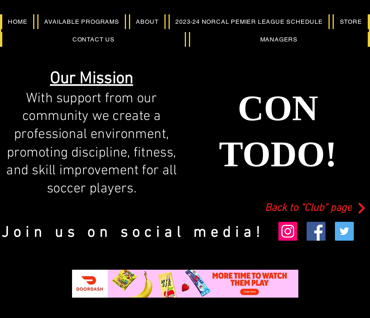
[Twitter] (344, 231)
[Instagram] (287, 231)
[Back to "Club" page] (316, 208)
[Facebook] (316, 231)
